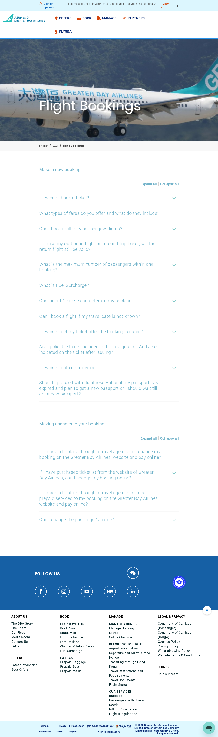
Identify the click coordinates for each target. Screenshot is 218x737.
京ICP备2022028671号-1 (100, 726)
